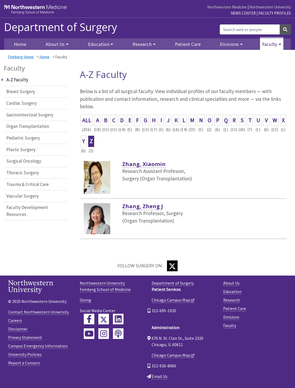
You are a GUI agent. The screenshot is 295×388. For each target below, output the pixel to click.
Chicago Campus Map (171, 300)
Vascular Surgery (22, 196)
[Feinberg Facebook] (89, 319)
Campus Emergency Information (38, 345)
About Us (231, 283)
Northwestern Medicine (227, 7)
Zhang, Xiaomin (144, 164)
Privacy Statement (25, 337)
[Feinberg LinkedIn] (118, 319)
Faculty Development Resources (27, 210)
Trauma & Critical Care (27, 184)
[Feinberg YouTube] (89, 333)
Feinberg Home (21, 56)
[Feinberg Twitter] (103, 319)
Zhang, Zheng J (142, 206)
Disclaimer (18, 329)
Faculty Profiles (274, 13)
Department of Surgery (60, 27)
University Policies (25, 354)
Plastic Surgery (21, 149)
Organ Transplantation (27, 126)
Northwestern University (270, 7)
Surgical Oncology (23, 161)
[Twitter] (172, 265)
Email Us (160, 376)
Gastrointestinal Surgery (29, 115)
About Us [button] (55, 44)
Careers (15, 320)
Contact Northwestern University (38, 312)
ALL (86, 120)
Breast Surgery (20, 91)
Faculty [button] (269, 44)
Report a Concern (24, 362)
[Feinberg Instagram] (103, 333)
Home (44, 56)
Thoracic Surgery (22, 173)
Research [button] (142, 44)
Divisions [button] (229, 44)
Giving (85, 300)
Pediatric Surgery (23, 138)
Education (232, 291)
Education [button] (98, 44)
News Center (243, 13)
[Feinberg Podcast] (118, 333)
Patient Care (188, 44)
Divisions (231, 317)
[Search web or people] (250, 29)
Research (231, 300)
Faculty (229, 325)
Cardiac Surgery (21, 103)
